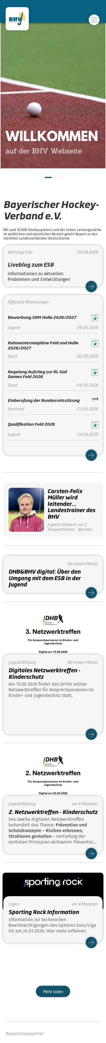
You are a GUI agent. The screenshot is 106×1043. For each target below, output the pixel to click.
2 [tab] (57, 180)
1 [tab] (47, 180)
